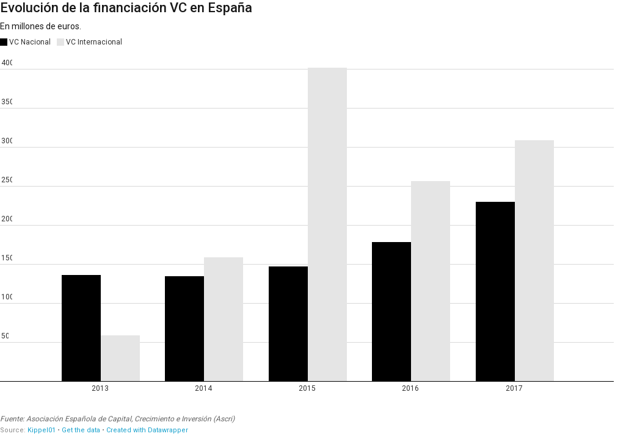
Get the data (81, 430)
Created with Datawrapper (147, 430)
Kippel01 (41, 430)
